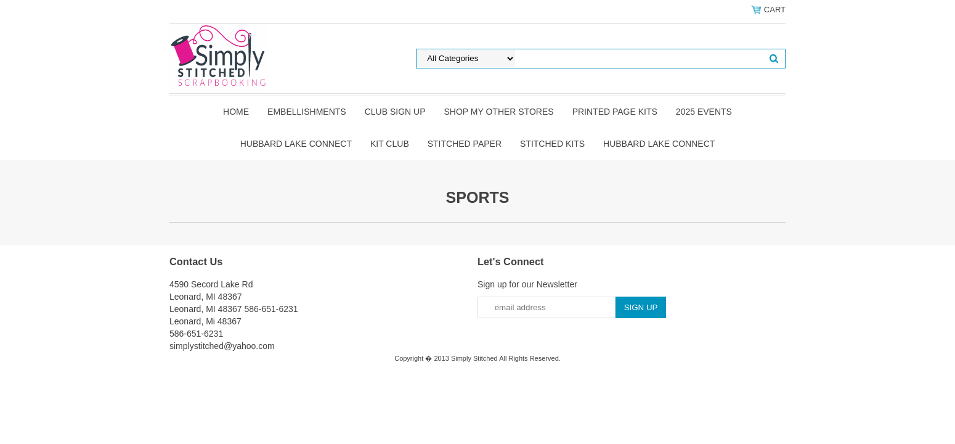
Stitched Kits (552, 144)
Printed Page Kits (614, 112)
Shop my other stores (498, 112)
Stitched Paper (465, 144)
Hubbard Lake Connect (296, 144)
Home (236, 112)
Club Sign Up (395, 112)
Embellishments (306, 112)
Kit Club (389, 144)
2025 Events (704, 112)
